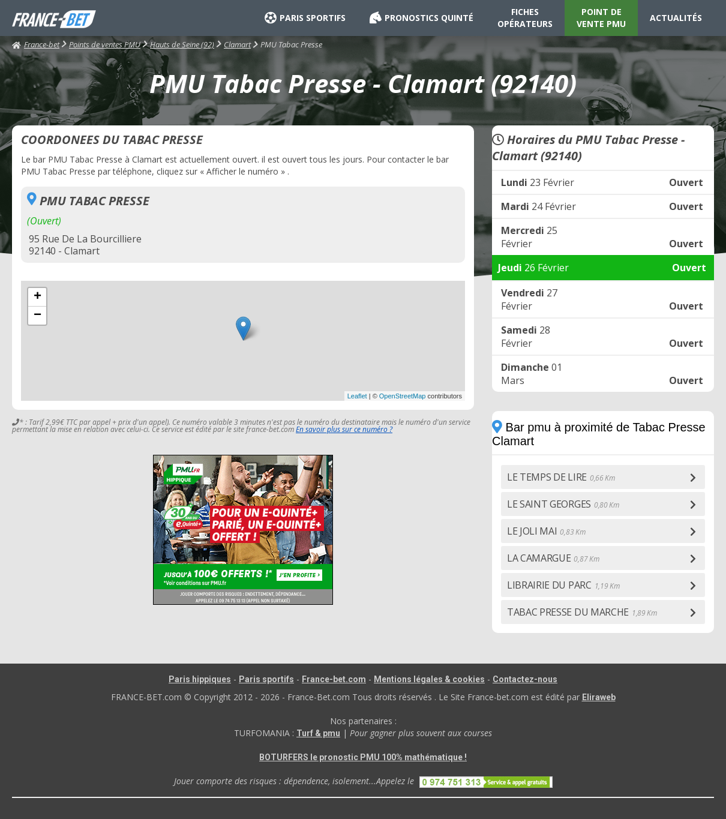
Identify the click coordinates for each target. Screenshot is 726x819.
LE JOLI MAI (546, 531)
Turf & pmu (318, 733)
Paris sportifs (266, 679)
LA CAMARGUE (553, 558)
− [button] (37, 316)
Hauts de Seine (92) (182, 44)
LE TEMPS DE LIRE (561, 477)
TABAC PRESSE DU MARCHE (582, 612)
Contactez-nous (525, 679)
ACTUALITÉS (676, 17)
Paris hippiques (200, 679)
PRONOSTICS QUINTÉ (421, 18)
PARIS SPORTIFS (305, 18)
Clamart (237, 44)
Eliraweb (599, 697)
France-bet (35, 44)
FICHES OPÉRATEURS (525, 17)
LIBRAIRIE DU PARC (563, 585)
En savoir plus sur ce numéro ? (344, 429)
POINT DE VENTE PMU (601, 17)
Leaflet (357, 396)
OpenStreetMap (402, 396)
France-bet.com (334, 679)
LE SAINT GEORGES (563, 504)
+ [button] (37, 297)
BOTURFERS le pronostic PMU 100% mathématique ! (363, 757)
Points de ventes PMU (104, 44)
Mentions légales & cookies (429, 679)
